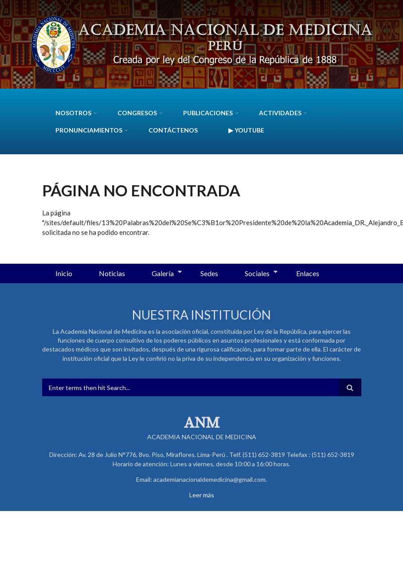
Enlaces (307, 273)
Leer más (201, 495)
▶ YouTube (246, 130)
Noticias (112, 273)
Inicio (63, 273)
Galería (160, 274)
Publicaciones (208, 113)
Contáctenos (173, 130)
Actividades (280, 113)
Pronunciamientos (88, 130)
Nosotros (73, 113)
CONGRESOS (137, 113)
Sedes (209, 273)
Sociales (254, 274)
